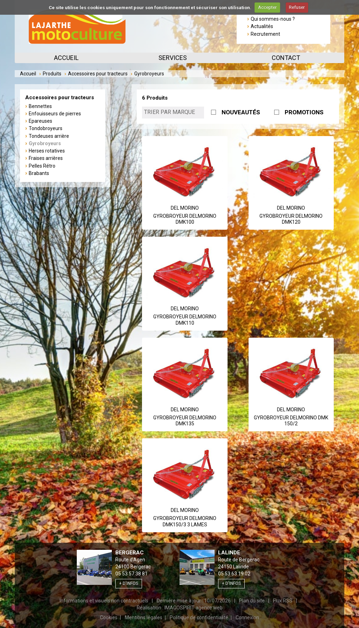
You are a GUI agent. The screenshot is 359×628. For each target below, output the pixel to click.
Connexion (247, 617)
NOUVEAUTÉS (241, 112)
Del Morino (185, 208)
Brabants (39, 173)
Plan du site (252, 600)
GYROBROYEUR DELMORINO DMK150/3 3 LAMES (184, 521)
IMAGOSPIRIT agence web (193, 607)
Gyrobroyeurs (45, 143)
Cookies (108, 617)
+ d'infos (128, 583)
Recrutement (265, 34)
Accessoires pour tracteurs (98, 73)
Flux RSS (282, 600)
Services (172, 57)
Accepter (267, 7)
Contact (286, 57)
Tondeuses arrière (49, 136)
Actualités (262, 26)
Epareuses (40, 121)
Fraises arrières (46, 158)
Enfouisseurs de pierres (55, 113)
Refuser (297, 7)
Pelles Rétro (42, 166)
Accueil (66, 57)
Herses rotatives (47, 151)
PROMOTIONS (304, 112)
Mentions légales (143, 617)
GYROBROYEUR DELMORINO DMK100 (184, 219)
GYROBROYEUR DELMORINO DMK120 (291, 219)
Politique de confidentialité (199, 617)
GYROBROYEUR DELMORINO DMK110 (184, 320)
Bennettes (40, 106)
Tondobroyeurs (45, 128)
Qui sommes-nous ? (273, 19)
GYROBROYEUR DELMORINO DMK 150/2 (291, 421)
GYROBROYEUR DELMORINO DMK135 (184, 421)
